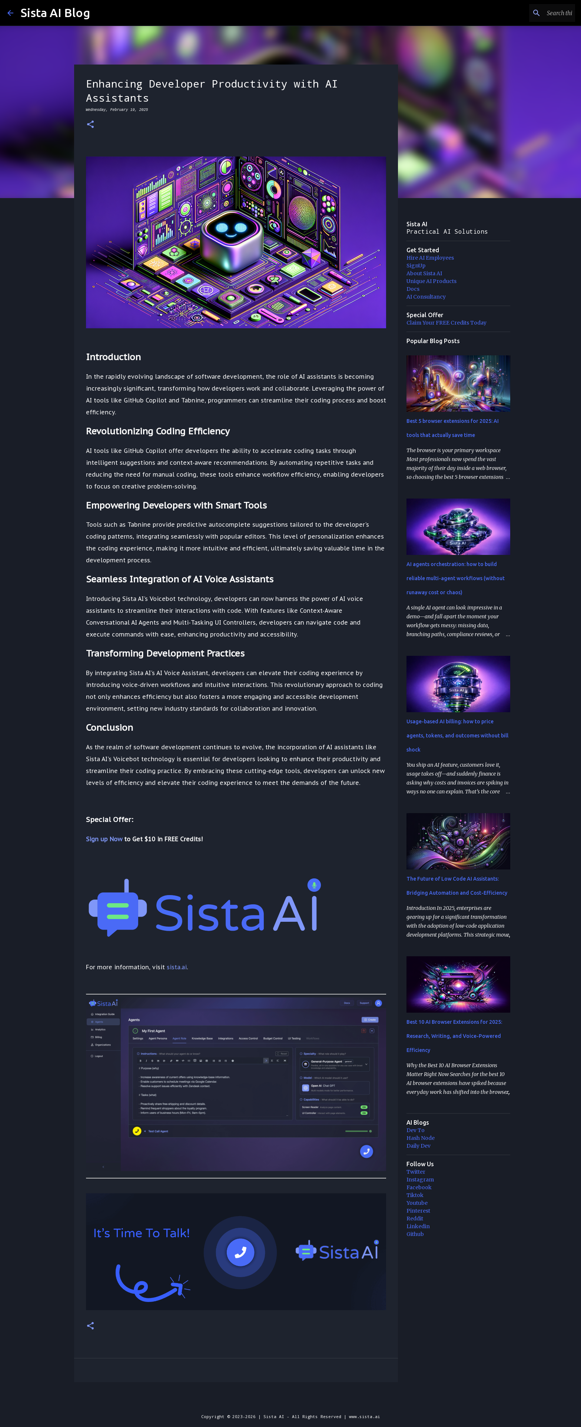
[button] (90, 125)
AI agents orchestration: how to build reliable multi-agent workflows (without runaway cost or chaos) (455, 578)
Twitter (415, 1171)
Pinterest (418, 1210)
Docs (412, 289)
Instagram (420, 1179)
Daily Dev (418, 1145)
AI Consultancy (426, 296)
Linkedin (418, 1226)
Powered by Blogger (290, 1401)
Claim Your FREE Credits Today (446, 322)
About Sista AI (424, 273)
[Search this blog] (536, 13)
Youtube (417, 1203)
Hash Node (420, 1138)
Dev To (415, 1130)
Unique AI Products (431, 281)
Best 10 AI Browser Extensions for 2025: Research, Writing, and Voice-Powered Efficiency (454, 1036)
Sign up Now (104, 839)
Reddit (414, 1218)
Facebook (419, 1187)
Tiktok (415, 1195)
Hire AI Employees (430, 257)
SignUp (415, 265)
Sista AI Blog (55, 12)
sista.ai (177, 967)
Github (415, 1234)
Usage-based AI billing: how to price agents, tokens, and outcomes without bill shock (457, 736)
